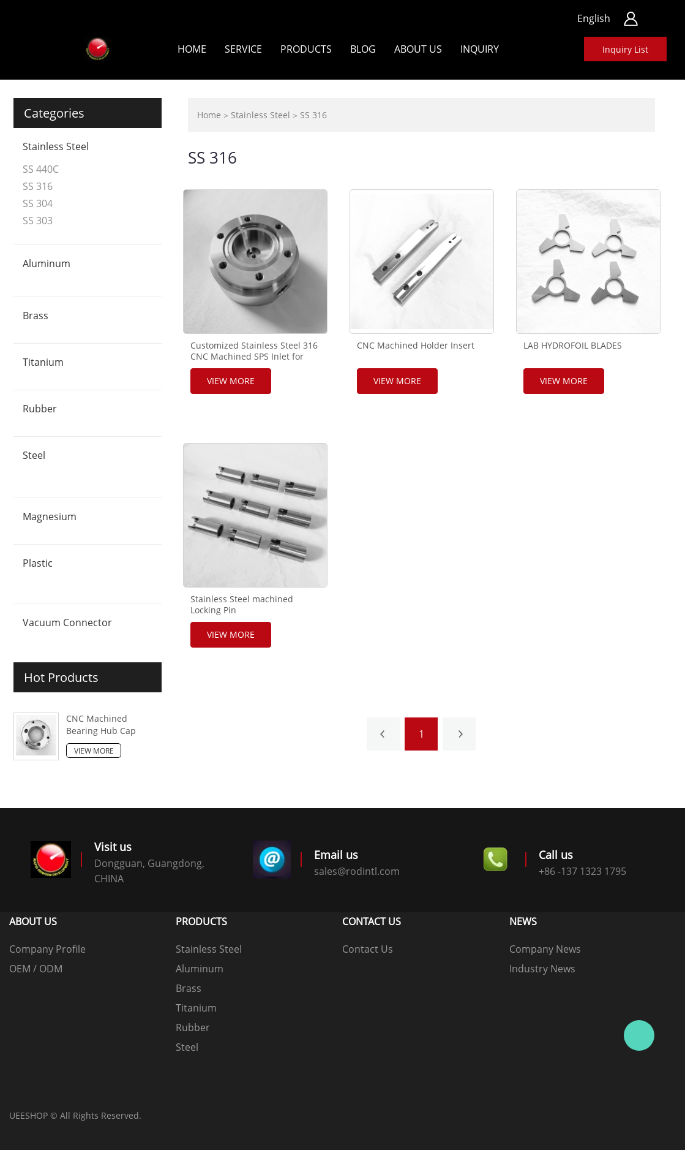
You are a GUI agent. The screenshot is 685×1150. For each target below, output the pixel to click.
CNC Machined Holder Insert (415, 345)
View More (94, 751)
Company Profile (47, 949)
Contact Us (367, 949)
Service (243, 49)
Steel (34, 455)
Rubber (40, 408)
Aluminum (46, 263)
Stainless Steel (56, 146)
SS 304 (38, 203)
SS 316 (38, 186)
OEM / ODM (35, 968)
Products (306, 49)
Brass (35, 315)
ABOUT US (418, 49)
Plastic (38, 563)
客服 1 (639, 1035)
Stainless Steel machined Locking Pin (241, 605)
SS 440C (41, 169)
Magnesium (50, 516)
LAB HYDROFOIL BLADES (572, 345)
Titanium (43, 362)
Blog (363, 49)
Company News (545, 949)
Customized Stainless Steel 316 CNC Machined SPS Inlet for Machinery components (254, 356)
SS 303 (38, 220)
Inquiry (479, 49)
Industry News (542, 968)
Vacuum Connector (67, 622)
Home (192, 49)
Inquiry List (625, 49)
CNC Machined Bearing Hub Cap (101, 724)
